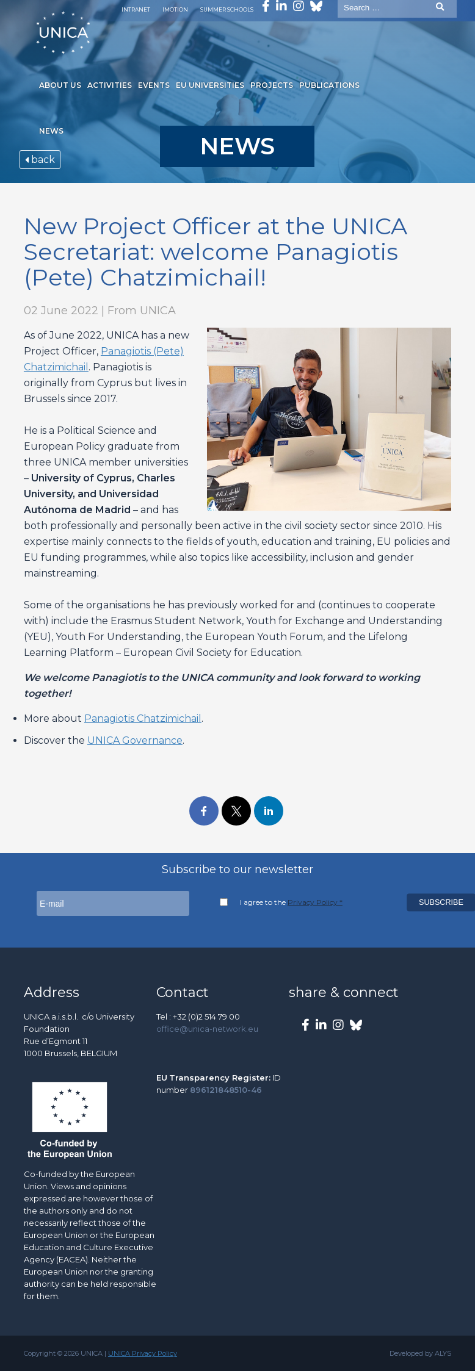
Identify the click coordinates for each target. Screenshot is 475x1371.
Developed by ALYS (420, 1353)
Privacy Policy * (315, 902)
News (51, 130)
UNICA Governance (135, 740)
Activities (109, 85)
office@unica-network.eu (207, 1029)
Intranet (135, 9)
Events (154, 85)
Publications (329, 85)
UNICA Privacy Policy (142, 1353)
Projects (271, 85)
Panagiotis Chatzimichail (142, 718)
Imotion (175, 9)
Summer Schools (226, 9)
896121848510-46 (226, 1090)
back (40, 159)
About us (60, 85)
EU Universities (210, 85)
